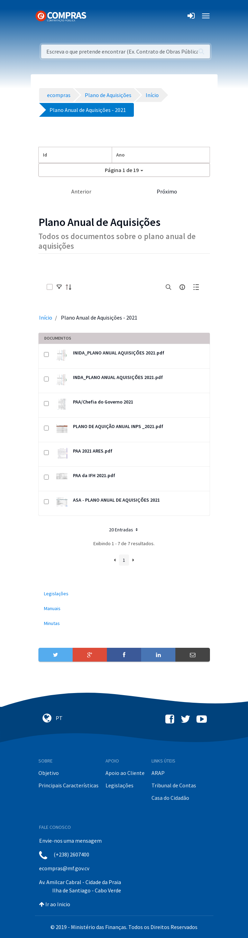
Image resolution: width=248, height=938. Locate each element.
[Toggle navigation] (96, 16)
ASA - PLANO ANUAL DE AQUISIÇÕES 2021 (116, 500)
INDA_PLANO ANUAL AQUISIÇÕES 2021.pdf (118, 377)
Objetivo (48, 772)
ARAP (158, 772)
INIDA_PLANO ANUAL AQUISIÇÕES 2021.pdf (118, 353)
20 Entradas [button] (124, 530)
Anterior (81, 191)
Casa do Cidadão (170, 797)
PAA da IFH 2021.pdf (94, 475)
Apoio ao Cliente (125, 772)
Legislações (119, 785)
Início (45, 317)
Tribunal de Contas (173, 785)
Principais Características (68, 785)
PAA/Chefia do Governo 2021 (103, 402)
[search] (168, 287)
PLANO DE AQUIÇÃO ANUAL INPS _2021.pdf (118, 426)
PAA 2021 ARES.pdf (92, 451)
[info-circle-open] (182, 287)
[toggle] (59, 287)
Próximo (167, 191)
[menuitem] (124, 594)
